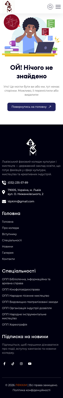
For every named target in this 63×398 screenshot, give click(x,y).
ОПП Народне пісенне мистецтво (25, 295)
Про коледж (10, 228)
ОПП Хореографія (14, 324)
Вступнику (9, 234)
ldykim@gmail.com (21, 201)
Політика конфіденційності (31, 390)
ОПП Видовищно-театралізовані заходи (30, 302)
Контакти (8, 259)
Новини (7, 246)
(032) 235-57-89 (18, 182)
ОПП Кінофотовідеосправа (21, 289)
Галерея (7, 252)
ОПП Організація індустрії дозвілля (27, 308)
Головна (7, 221)
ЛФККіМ (21, 385)
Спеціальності (12, 240)
